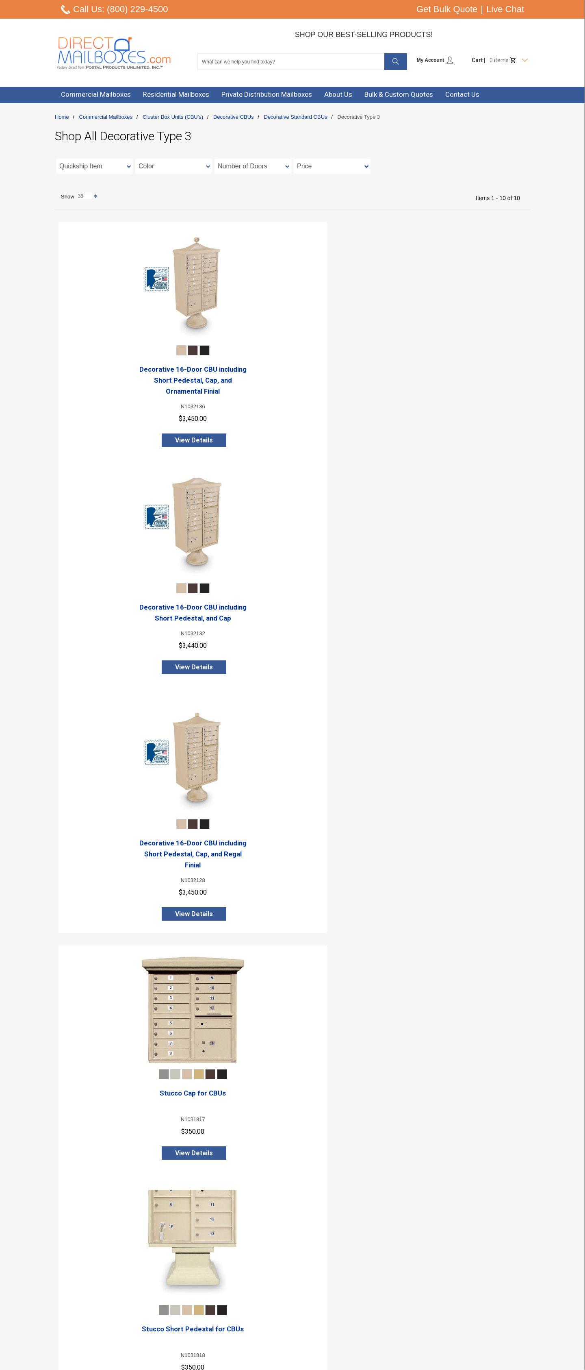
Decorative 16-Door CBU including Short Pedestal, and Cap (292, 380)
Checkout (296, 1305)
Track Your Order (305, 1334)
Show (72, 1221)
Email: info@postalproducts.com (96, 1295)
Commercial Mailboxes (105, 117)
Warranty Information (204, 1324)
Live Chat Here (73, 1285)
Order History (300, 1314)
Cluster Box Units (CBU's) (173, 117)
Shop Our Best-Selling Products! (364, 34)
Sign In (292, 1275)
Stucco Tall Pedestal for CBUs (451, 619)
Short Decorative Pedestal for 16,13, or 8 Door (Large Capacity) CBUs (134, 1126)
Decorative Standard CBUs (295, 117)
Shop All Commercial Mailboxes (431, 1314)
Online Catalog (195, 1305)
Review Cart (299, 1295)
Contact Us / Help (198, 1285)
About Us (188, 1275)
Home (62, 117)
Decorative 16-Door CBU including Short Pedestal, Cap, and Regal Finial (451, 380)
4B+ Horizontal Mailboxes (423, 1295)
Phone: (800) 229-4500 (84, 1275)
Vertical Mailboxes (414, 1305)
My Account (435, 60)
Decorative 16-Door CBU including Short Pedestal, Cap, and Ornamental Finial (134, 380)
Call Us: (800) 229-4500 (120, 9)
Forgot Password (305, 1324)
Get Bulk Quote (446, 9)
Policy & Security (197, 1314)
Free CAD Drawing (199, 1295)
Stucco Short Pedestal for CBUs (293, 619)
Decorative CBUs (233, 117)
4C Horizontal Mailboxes (422, 1285)
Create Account (304, 1285)
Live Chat (505, 9)
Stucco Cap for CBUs (134, 619)
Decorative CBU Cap (292, 867)
